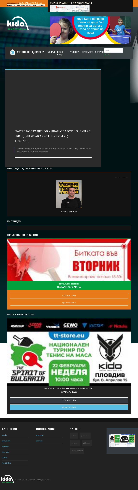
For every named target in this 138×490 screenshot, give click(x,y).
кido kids (5, 452)
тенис (74, 436)
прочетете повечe (69, 303)
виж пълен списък (121, 177)
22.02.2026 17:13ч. (69, 400)
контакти (39, 435)
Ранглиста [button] (38, 52)
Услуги (99, 52)
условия (39, 441)
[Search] (113, 50)
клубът (4, 435)
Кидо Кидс (60, 53)
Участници (23, 52)
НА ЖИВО (6, 463)
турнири (5, 446)
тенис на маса (77, 451)
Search (107, 55)
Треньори (87, 52)
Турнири (75, 52)
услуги (4, 458)
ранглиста (6, 441)
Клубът (51, 52)
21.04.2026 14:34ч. (69, 296)
